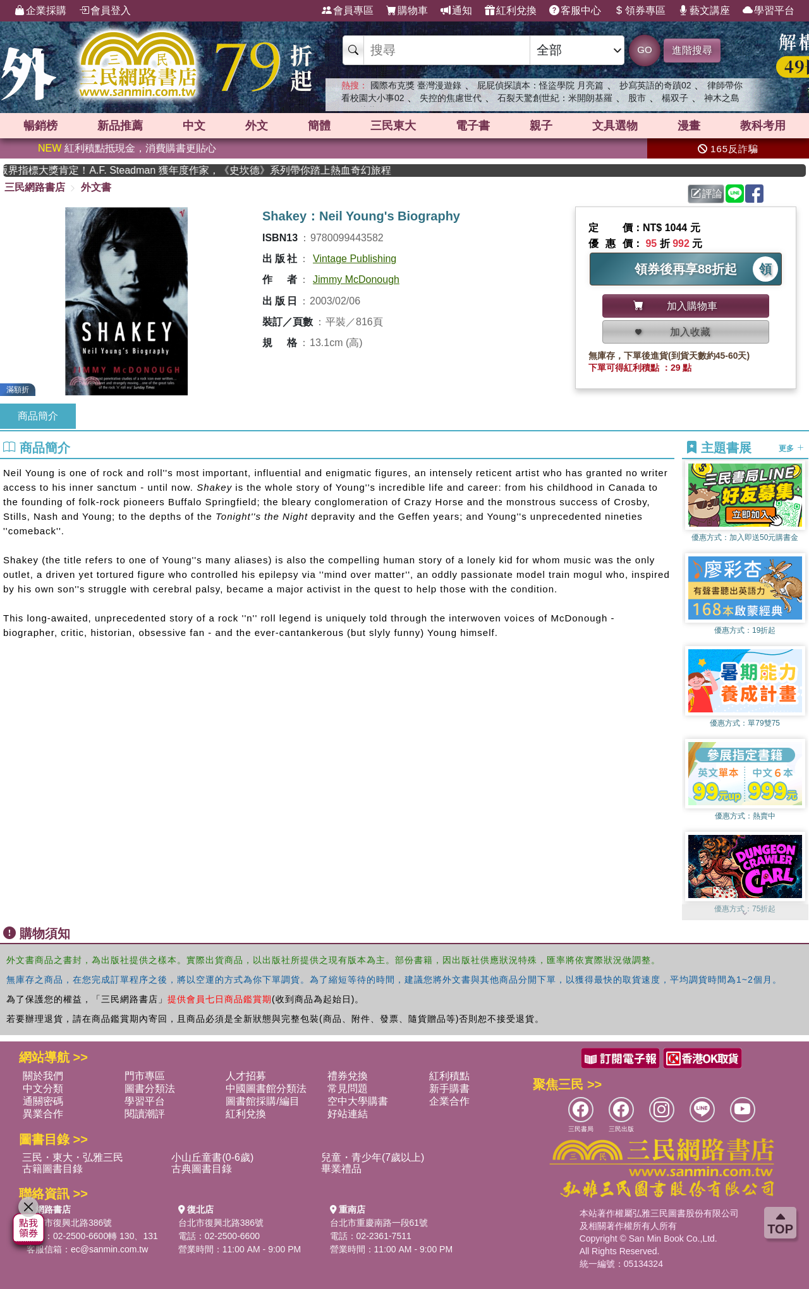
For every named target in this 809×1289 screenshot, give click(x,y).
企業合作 (449, 1101)
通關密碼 (43, 1101)
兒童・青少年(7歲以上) (373, 1157)
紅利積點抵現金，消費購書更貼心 (127, 148)
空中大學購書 (357, 1101)
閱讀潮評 (145, 1113)
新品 (120, 125)
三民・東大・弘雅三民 (72, 1157)
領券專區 (640, 10)
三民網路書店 (34, 187)
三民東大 (393, 125)
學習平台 (768, 10)
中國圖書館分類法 (266, 1088)
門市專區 (145, 1075)
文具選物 (615, 125)
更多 (791, 448)
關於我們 (43, 1075)
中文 (194, 125)
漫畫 (689, 125)
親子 (541, 125)
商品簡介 (38, 416)
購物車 (407, 10)
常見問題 (347, 1088)
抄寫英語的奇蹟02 (655, 85)
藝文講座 (704, 10)
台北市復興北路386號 (69, 1223)
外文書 (96, 187)
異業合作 (43, 1113)
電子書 (473, 125)
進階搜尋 (692, 50)
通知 (456, 10)
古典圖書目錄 (201, 1168)
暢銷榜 (40, 125)
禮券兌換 (347, 1075)
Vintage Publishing (354, 258)
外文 (256, 125)
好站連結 (347, 1113)
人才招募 (246, 1075)
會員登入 (105, 10)
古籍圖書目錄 (52, 1168)
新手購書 (449, 1088)
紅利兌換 (511, 10)
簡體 (319, 125)
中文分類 (43, 1088)
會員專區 (348, 10)
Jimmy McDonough (356, 279)
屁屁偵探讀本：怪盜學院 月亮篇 (540, 85)
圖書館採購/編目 (262, 1101)
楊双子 (675, 98)
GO (644, 49)
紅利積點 (449, 1075)
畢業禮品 (341, 1168)
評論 (706, 193)
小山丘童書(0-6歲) (212, 1157)
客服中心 (575, 10)
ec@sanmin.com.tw (109, 1249)
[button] (745, 913)
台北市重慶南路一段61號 (379, 1223)
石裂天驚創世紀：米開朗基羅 (554, 98)
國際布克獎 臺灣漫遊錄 (415, 85)
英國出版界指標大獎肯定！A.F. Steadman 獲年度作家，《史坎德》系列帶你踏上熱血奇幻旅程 (377, 170)
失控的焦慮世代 (451, 98)
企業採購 (40, 10)
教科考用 (763, 125)
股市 (637, 98)
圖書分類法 (150, 1088)
